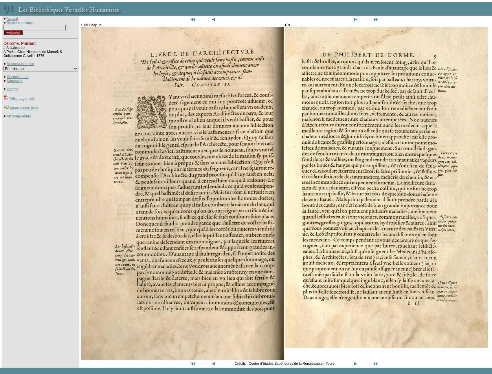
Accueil (12, 19)
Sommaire (15, 81)
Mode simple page (24, 108)
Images (12, 89)
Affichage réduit (19, 116)
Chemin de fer (17, 77)
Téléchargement (21, 99)
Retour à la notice (20, 64)
